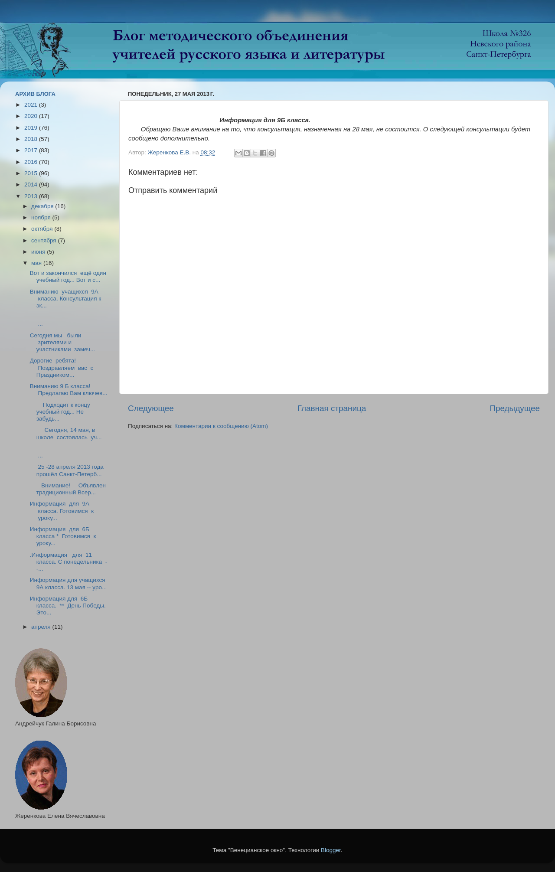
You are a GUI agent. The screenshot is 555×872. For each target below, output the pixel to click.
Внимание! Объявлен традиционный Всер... (68, 489)
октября (42, 228)
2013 (31, 196)
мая (37, 263)
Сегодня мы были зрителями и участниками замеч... (62, 342)
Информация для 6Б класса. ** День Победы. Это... (68, 605)
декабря (43, 206)
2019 (31, 127)
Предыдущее (515, 408)
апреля (41, 627)
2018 (31, 139)
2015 (31, 173)
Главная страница (331, 408)
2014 (31, 184)
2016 (31, 162)
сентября (44, 240)
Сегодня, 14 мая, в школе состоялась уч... (66, 433)
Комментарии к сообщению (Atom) (221, 426)
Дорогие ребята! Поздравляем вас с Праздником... (62, 367)
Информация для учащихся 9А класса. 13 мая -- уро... (68, 583)
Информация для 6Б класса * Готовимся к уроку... (63, 536)
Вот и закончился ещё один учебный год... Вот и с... (68, 276)
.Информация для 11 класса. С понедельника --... (69, 562)
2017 (31, 150)
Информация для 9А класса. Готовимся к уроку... (62, 510)
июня (39, 251)
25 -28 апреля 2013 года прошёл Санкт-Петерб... (67, 470)
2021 (31, 104)
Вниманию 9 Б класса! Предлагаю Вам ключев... (69, 389)
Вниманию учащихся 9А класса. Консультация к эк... (65, 298)
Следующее (151, 408)
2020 (31, 116)
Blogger (331, 850)
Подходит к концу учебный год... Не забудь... (60, 412)
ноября (41, 217)
